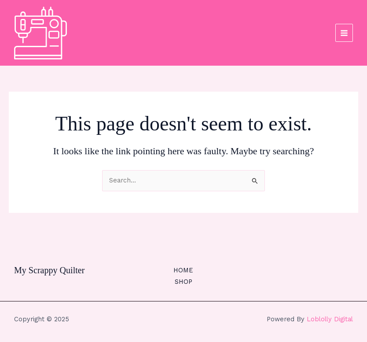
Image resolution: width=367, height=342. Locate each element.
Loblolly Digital (330, 319)
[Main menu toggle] (344, 32)
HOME (183, 270)
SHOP (183, 282)
